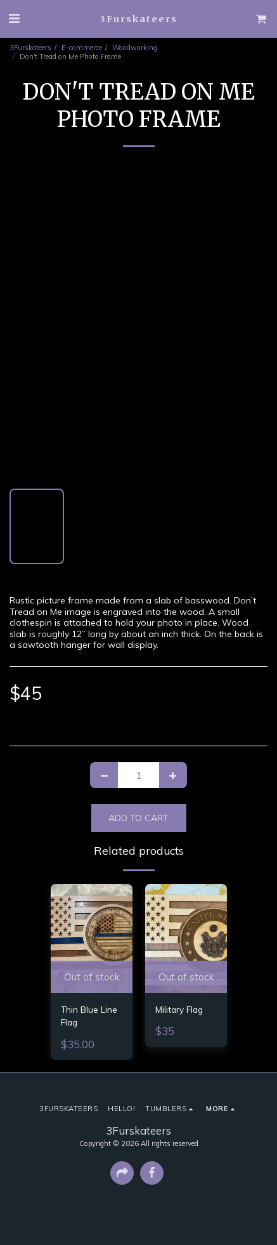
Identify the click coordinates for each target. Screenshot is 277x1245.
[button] (14, 18)
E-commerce (81, 47)
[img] (91, 938)
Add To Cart (138, 818)
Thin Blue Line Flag (89, 1015)
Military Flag (179, 1009)
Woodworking (134, 47)
